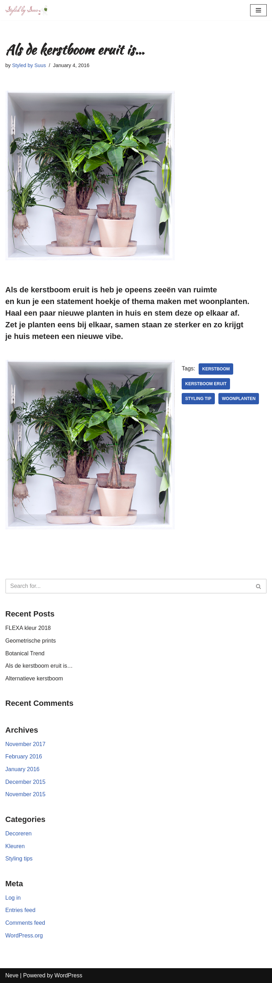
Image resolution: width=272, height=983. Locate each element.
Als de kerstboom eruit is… (39, 666)
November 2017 (25, 744)
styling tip (198, 398)
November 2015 (25, 794)
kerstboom (216, 369)
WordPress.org (24, 936)
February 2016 (23, 756)
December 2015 (25, 782)
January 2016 (22, 769)
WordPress (68, 975)
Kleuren (15, 846)
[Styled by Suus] (26, 10)
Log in (13, 898)
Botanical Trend (24, 653)
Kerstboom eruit (205, 383)
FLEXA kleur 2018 (28, 628)
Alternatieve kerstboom (34, 678)
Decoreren (18, 833)
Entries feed (20, 910)
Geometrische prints (30, 641)
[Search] (128, 586)
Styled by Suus (29, 65)
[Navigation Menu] (258, 10)
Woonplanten (238, 398)
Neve (11, 975)
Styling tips (18, 859)
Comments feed (25, 923)
